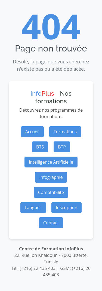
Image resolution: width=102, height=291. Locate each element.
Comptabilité (51, 192)
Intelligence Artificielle (51, 162)
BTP (62, 147)
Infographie (51, 177)
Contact (51, 223)
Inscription (66, 208)
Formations (65, 132)
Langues (33, 208)
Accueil (32, 132)
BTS (40, 147)
